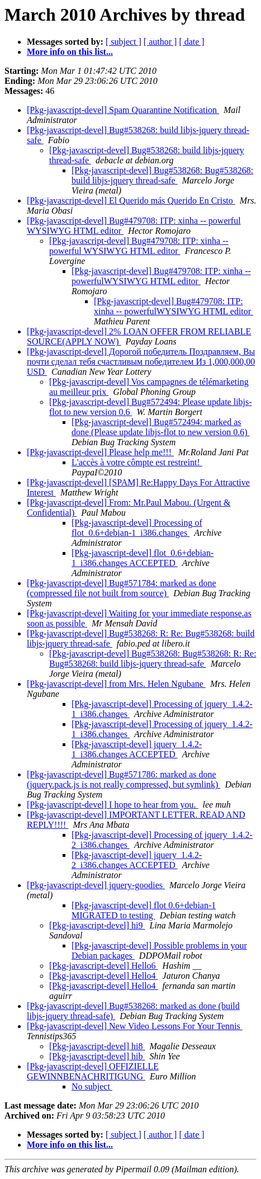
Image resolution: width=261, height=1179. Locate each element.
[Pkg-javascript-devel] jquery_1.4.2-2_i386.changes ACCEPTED (137, 860)
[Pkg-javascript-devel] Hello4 (103, 975)
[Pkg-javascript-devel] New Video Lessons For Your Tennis (135, 1026)
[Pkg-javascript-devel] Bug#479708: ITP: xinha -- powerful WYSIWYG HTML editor (139, 246)
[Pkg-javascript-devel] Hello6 (103, 965)
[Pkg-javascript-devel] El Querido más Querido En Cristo (131, 200)
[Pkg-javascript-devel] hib (97, 1056)
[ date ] (191, 41)
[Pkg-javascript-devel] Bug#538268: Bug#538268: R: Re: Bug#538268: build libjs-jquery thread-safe (153, 658)
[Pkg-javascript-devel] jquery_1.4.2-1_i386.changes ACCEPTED (137, 749)
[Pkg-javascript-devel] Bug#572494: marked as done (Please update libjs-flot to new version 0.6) (161, 427)
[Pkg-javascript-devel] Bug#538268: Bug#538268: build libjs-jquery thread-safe (162, 175)
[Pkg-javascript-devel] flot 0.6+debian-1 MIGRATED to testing (144, 910)
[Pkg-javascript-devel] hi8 (97, 1046)
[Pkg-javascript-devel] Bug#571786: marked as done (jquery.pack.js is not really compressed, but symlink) (123, 779)
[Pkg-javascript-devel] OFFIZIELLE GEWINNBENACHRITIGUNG (93, 1071)
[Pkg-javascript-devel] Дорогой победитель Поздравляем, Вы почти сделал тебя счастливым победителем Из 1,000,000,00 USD (141, 361)
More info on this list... (70, 51)
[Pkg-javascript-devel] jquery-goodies (96, 885)
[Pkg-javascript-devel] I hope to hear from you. (112, 804)
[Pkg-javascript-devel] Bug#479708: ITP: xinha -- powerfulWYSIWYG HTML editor (161, 276)
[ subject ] (123, 41)
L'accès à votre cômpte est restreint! (137, 462)
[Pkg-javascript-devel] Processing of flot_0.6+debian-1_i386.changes (137, 527)
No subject (92, 1086)
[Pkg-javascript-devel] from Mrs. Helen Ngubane (116, 683)
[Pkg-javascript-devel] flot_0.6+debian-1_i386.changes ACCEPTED (142, 558)
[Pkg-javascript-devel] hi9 (97, 925)
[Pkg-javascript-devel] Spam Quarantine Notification (123, 110)
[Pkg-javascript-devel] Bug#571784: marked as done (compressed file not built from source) (121, 588)
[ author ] (160, 41)
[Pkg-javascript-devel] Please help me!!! (100, 452)
